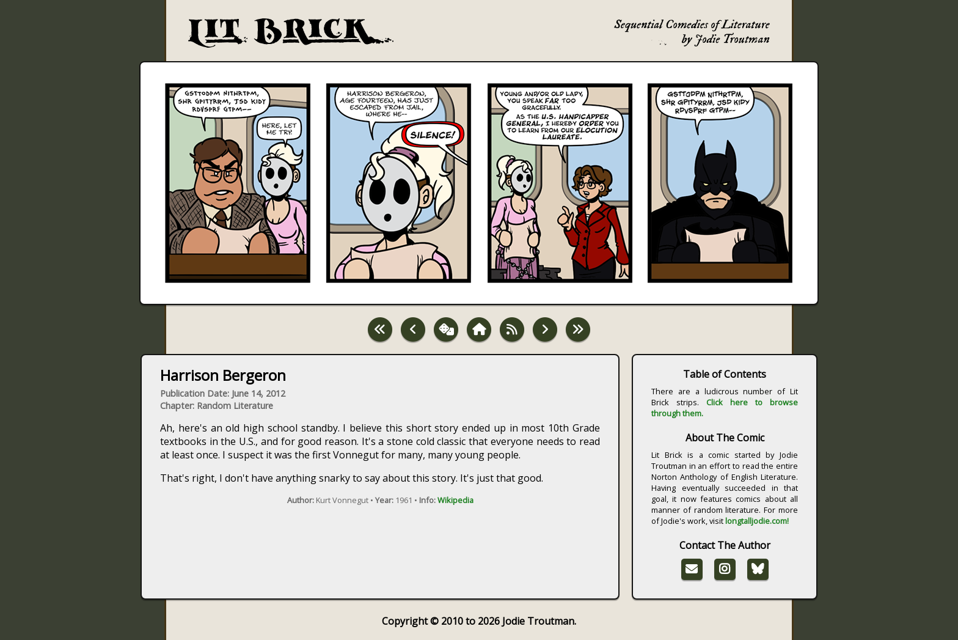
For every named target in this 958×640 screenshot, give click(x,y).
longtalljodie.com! (757, 520)
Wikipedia (455, 500)
